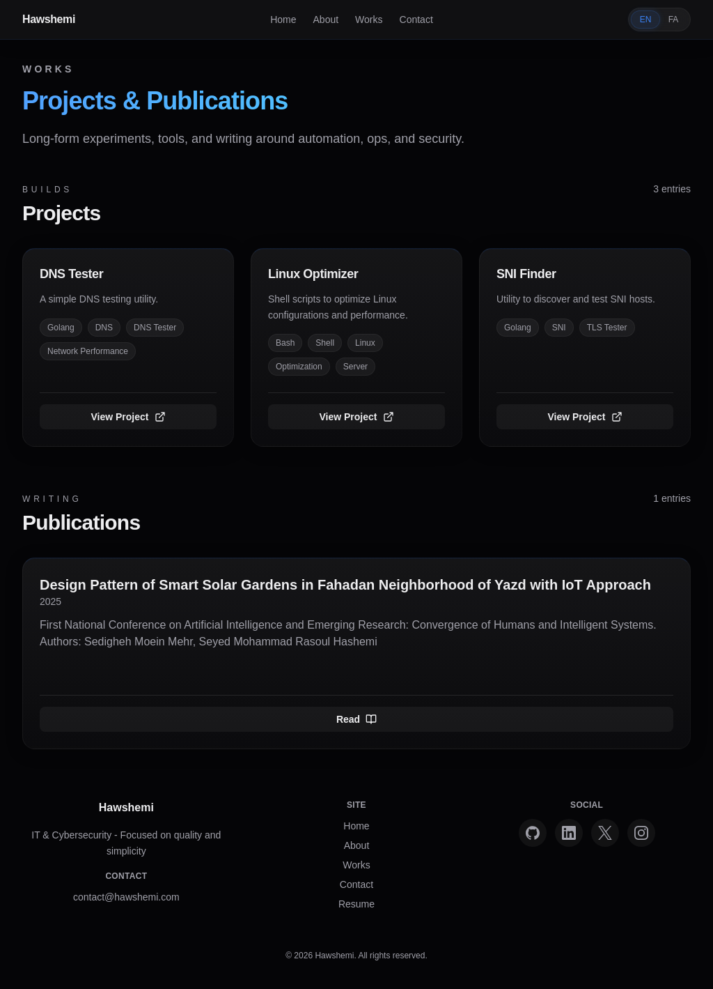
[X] (605, 833)
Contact (416, 19)
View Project (128, 416)
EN (646, 19)
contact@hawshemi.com (126, 897)
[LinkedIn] (569, 833)
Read (356, 719)
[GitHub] (533, 833)
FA (673, 19)
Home (283, 19)
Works (368, 19)
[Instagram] (641, 833)
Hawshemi (48, 19)
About (326, 19)
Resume (356, 904)
